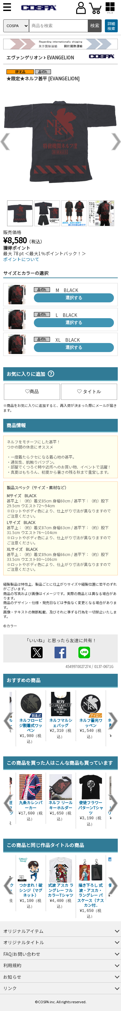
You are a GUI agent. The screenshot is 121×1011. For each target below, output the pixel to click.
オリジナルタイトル (23, 942)
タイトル (89, 391)
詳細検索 (111, 26)
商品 (32, 391)
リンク (10, 988)
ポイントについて (21, 259)
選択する (74, 297)
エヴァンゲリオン (24, 57)
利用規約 (12, 965)
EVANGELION (60, 57)
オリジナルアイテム (23, 931)
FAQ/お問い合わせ (21, 954)
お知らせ (12, 977)
